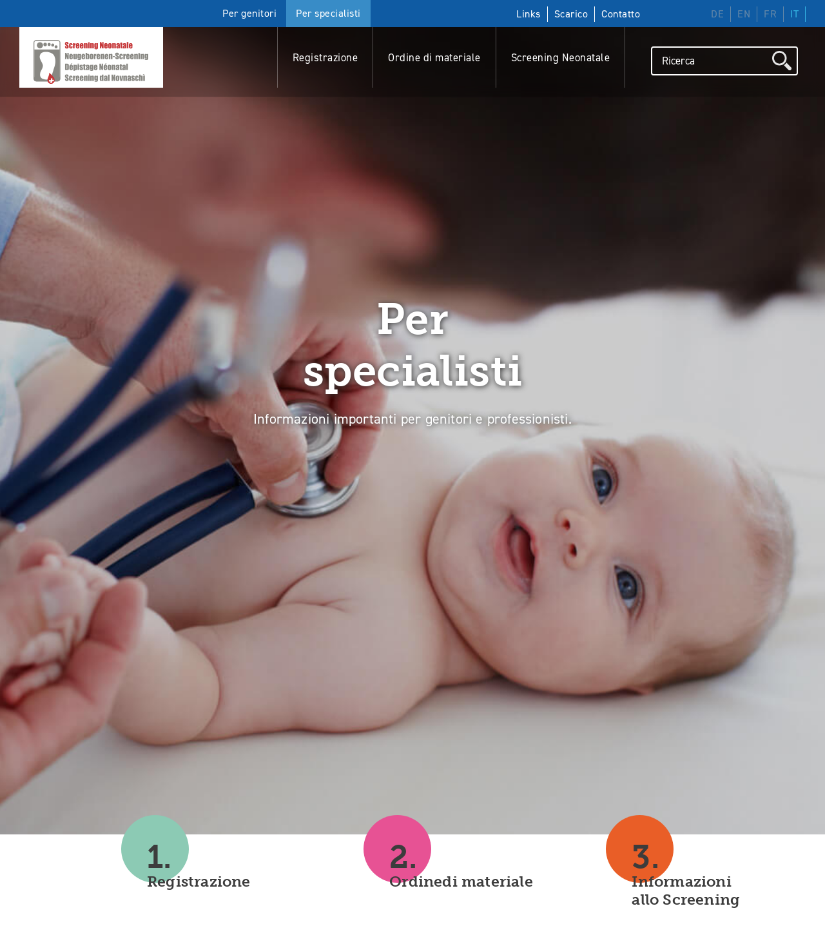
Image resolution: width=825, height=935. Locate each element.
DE (717, 14)
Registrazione (325, 56)
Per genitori (249, 13)
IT (794, 14)
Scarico (571, 14)
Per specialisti (328, 13)
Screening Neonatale (560, 56)
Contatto (620, 14)
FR (770, 14)
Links (528, 14)
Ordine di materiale (434, 56)
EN (743, 14)
